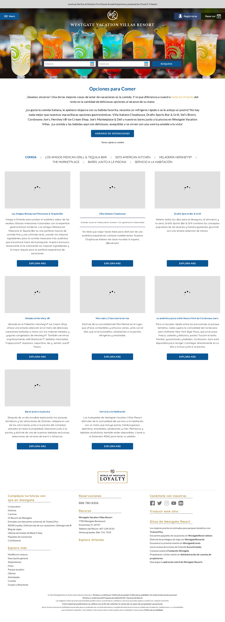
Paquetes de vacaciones (20, 536)
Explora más (37, 263)
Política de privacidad (120, 595)
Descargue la (176, 562)
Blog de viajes (15, 529)
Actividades (14, 577)
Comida (30, 157)
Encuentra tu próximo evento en (175, 543)
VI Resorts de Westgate (20, 517)
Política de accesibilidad (139, 595)
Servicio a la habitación (153, 162)
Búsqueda (166, 64)
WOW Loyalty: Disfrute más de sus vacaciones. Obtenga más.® (40, 525)
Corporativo (14, 506)
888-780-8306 (89, 503)
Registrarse (187, 16)
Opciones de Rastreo (134, 598)
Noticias (12, 510)
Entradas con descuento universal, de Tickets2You (33, 521)
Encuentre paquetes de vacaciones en (181, 535)
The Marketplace (65, 162)
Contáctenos (14, 540)
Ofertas (12, 573)
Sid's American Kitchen (133, 157)
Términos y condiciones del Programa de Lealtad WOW (103, 598)
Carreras (12, 514)
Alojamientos (14, 562)
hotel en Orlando (182, 97)
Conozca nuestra (169, 550)
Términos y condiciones (102, 595)
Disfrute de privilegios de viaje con (177, 539)
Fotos (11, 565)
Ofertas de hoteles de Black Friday (25, 532)
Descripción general (18, 558)
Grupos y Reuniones (18, 584)
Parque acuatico (16, 569)
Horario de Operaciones (112, 133)
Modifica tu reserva (17, 554)
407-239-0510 (106, 528)
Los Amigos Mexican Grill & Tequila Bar (76, 157)
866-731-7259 (103, 532)
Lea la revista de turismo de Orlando (175, 546)
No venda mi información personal (163, 595)
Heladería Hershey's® (175, 157)
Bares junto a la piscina (107, 162)
